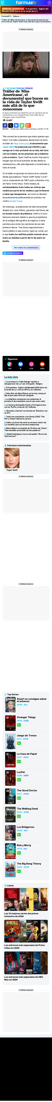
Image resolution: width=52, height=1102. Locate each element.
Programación (26, 1076)
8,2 (19, 743)
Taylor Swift (8, 146)
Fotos (26, 1085)
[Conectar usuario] (49, 3)
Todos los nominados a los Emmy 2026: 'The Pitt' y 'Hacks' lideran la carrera (24, 417)
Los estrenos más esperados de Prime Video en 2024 (24, 946)
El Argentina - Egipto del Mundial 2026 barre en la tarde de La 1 (25, 10)
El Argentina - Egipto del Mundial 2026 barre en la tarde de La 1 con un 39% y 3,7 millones (25, 388)
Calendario (26, 1060)
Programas (26, 1089)
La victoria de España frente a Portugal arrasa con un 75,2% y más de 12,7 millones (25, 406)
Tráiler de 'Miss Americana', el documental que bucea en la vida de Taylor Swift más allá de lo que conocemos (26, 20)
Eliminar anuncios (27, 29)
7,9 (19, 816)
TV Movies (26, 1067)
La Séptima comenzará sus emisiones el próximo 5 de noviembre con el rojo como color (24, 400)
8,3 (19, 725)
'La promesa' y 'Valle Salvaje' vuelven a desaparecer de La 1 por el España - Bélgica (23, 382)
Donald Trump (15, 200)
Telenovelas (26, 1097)
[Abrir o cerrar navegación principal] (2, 2)
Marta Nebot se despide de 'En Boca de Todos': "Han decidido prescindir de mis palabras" (25, 429)
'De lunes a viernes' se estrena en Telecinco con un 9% (25, 411)
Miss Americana (21, 143)
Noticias (26, 1053)
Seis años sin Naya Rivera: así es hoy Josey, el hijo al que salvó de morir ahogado (25, 394)
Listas (26, 1064)
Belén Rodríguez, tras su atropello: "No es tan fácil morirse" (25, 435)
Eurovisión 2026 (26, 1092)
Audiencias (26, 1072)
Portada (26, 1048)
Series (26, 1057)
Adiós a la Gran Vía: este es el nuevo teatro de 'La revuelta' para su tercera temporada (25, 423)
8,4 (19, 780)
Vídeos (16, 16)
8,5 (19, 761)
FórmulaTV (6, 16)
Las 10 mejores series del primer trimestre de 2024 (21, 915)
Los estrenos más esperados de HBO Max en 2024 (23, 978)
